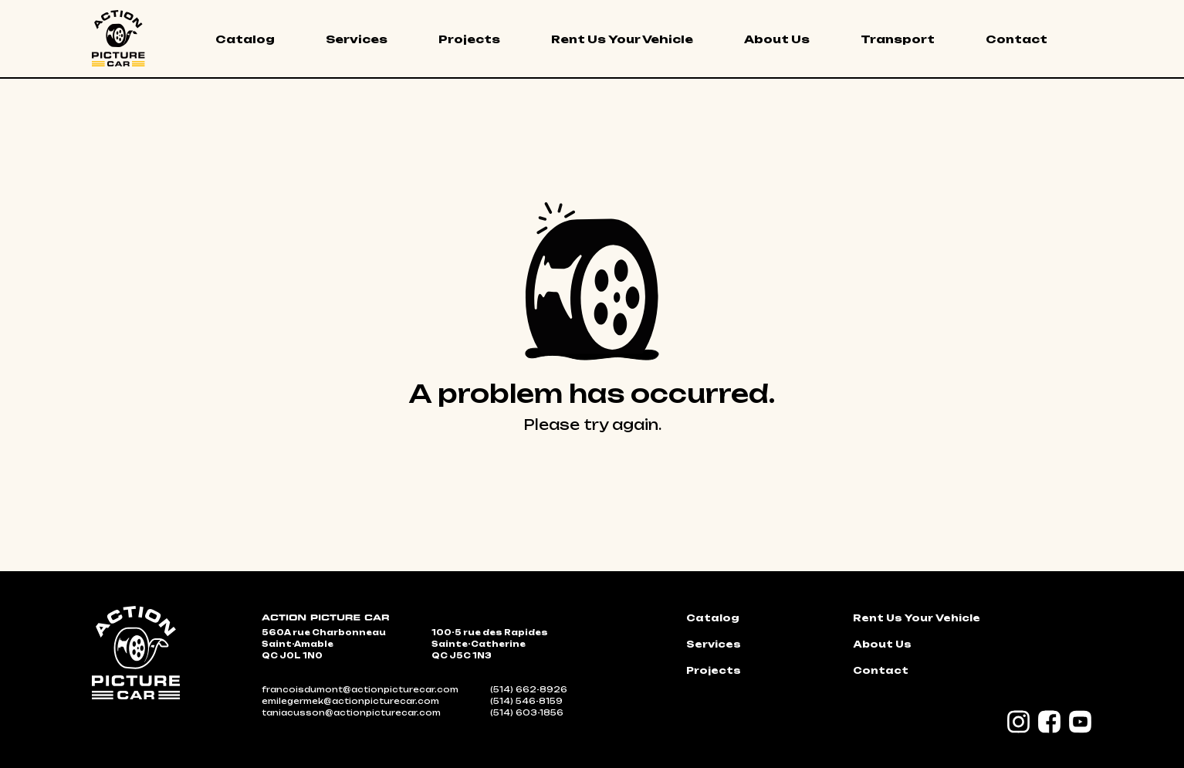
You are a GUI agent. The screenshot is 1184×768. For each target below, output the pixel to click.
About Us (777, 39)
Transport (898, 39)
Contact (1016, 39)
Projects (469, 39)
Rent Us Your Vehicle (622, 39)
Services (356, 39)
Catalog (245, 39)
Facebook (1049, 721)
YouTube (1080, 721)
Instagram (1018, 721)
